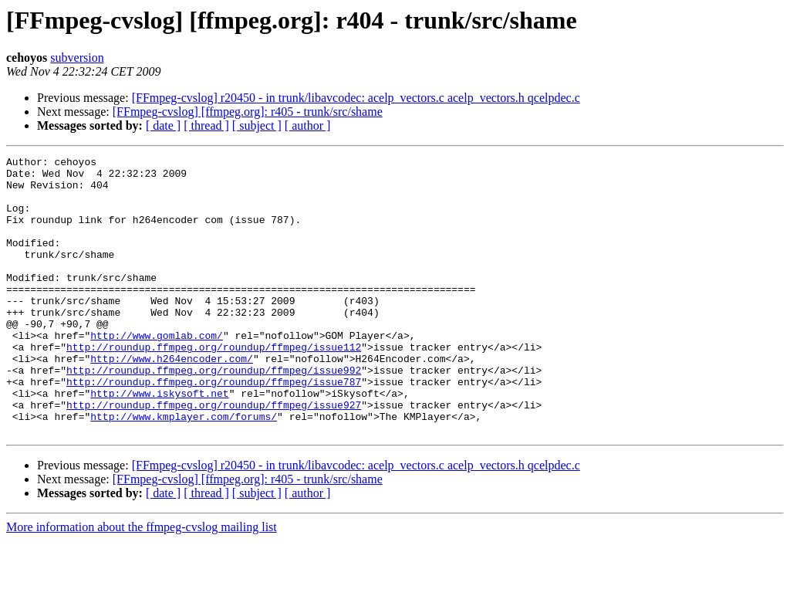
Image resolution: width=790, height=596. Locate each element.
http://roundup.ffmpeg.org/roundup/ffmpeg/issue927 (213, 455)
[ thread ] (206, 125)
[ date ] (163, 125)
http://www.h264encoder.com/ (171, 400)
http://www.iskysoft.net (159, 442)
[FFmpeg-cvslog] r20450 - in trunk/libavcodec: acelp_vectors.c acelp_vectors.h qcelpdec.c (356, 97)
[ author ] (308, 125)
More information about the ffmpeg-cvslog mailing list (141, 582)
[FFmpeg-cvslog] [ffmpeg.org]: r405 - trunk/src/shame (248, 111)
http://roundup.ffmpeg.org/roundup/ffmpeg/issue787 (213, 428)
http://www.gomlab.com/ (156, 372)
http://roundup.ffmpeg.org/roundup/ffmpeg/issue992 (213, 414)
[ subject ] (257, 125)
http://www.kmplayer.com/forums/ (183, 469)
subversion (76, 57)
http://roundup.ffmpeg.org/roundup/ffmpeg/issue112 (213, 386)
